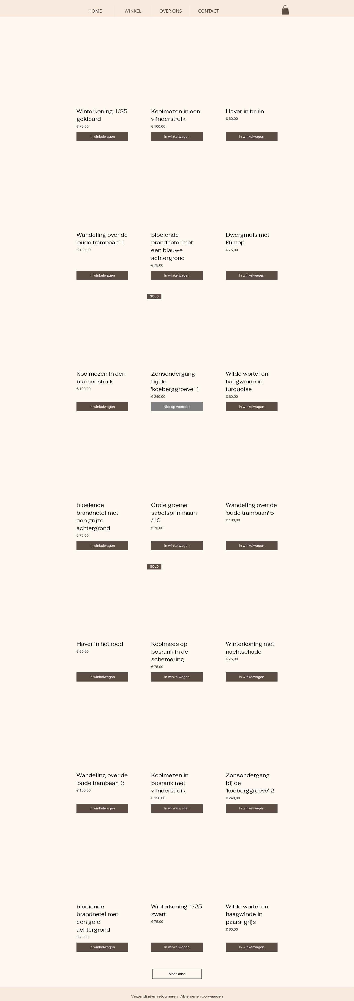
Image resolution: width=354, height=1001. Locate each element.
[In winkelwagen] (102, 136)
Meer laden (177, 974)
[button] (285, 10)
